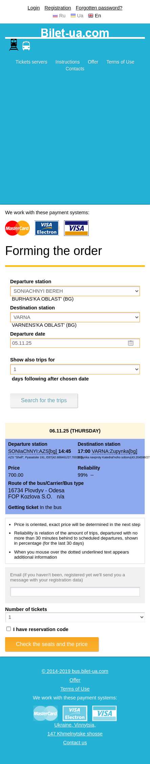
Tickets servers (31, 62)
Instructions (68, 62)
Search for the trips (44, 400)
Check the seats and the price (52, 644)
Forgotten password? (99, 8)
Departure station (30, 281)
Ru (62, 15)
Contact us (75, 742)
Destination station (32, 307)
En (98, 15)
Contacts (75, 68)
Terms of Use (120, 62)
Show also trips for (32, 359)
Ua (80, 15)
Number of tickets (26, 609)
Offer (93, 62)
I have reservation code (37, 629)
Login (34, 8)
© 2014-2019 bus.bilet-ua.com (75, 671)
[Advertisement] (63, 141)
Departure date (27, 334)
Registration (57, 8)
